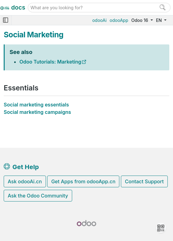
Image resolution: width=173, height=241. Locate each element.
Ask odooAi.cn (25, 181)
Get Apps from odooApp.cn (83, 181)
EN (159, 20)
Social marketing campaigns (37, 112)
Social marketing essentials (36, 105)
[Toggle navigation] (5, 20)
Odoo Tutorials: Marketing (50, 62)
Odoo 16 (140, 20)
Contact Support (144, 181)
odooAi (99, 20)
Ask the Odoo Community (38, 196)
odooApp (119, 20)
